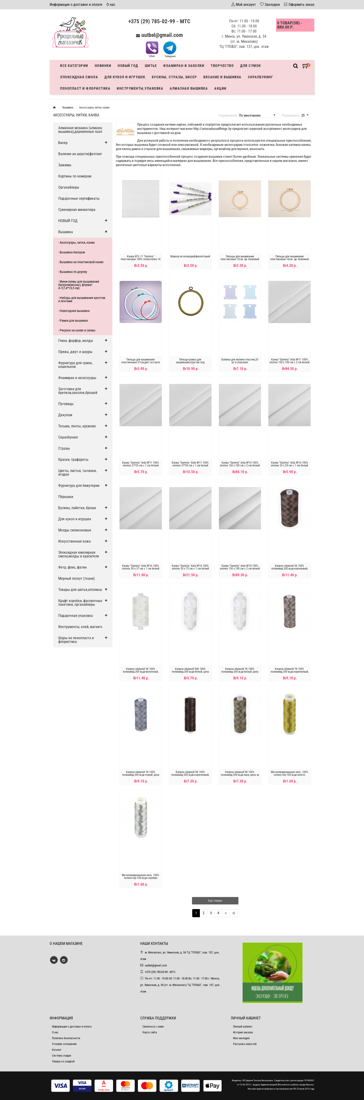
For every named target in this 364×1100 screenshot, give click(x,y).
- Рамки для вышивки (73, 320)
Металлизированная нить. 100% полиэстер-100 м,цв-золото (289, 773)
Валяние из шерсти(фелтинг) (80, 154)
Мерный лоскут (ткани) (76, 578)
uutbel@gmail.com (162, 35)
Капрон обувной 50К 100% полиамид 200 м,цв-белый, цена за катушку (190, 672)
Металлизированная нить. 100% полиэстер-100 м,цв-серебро (140, 876)
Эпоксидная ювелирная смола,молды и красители (78, 554)
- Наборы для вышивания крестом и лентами (81, 299)
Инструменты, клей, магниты (81, 627)
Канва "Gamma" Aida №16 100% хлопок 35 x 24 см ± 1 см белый (289, 464)
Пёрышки (65, 496)
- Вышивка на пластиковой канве (81, 262)
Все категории (74, 66)
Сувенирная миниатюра (76, 209)
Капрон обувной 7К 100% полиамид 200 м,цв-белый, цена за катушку (239, 672)
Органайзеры (68, 187)
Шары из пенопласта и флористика (76, 640)
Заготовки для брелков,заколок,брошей (77, 391)
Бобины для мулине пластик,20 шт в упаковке (239, 361)
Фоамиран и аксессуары (77, 378)
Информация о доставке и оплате (76, 4)
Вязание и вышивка (222, 77)
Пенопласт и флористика (85, 88)
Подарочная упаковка (75, 615)
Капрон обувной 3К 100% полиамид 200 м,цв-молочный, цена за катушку (140, 672)
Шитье (151, 66)
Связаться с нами (153, 1026)
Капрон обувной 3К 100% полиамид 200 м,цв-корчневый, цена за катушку (289, 568)
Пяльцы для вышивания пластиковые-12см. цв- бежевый (240, 258)
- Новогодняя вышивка (74, 311)
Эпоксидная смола (79, 77)
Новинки (103, 66)
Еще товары (215, 900)
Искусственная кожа (74, 541)
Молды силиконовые (74, 530)
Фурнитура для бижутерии (78, 485)
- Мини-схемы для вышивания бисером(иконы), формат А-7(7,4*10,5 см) (78, 285)
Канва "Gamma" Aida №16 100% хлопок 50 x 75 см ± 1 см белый (190, 567)
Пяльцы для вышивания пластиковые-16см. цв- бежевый (289, 258)
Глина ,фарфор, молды (75, 340)
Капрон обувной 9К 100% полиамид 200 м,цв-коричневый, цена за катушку (190, 775)
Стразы (64, 448)
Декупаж (65, 415)
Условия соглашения (64, 1044)
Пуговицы (66, 404)
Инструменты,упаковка (140, 88)
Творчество (222, 66)
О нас (111, 4)
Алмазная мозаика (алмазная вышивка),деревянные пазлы (81, 130)
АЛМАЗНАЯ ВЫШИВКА (189, 88)
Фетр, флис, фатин (72, 567)
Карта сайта (150, 1032)
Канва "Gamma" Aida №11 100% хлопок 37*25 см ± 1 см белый (140, 464)
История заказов (243, 1032)
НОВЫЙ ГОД (68, 221)
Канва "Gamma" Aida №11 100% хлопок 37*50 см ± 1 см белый (190, 464)
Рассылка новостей (245, 1044)
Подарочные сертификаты (79, 198)
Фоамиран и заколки (183, 66)
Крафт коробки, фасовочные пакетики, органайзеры (80, 603)
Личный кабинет (242, 1026)
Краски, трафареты (73, 459)
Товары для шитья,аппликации (82, 589)
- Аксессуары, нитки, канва (76, 242)
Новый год (128, 66)
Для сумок (250, 66)
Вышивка (65, 232)
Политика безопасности (66, 1038)
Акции (220, 88)
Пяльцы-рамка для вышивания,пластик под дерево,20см (190, 362)
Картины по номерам (74, 176)
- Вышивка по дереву (72, 272)
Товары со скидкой (63, 1061)
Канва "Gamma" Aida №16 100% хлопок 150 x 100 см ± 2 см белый (240, 464)
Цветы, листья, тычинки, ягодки (77, 472)
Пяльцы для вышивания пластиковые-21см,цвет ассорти (140, 361)
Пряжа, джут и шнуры (75, 352)
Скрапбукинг (260, 77)
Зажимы (64, 165)
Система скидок (61, 1055)
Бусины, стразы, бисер (174, 77)
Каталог (56, 1049)
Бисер (63, 143)
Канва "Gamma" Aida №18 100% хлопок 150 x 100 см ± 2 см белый (240, 567)
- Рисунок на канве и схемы (76, 330)
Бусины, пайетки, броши (77, 508)
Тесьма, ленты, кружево (77, 426)
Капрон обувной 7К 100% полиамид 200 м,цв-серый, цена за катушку (140, 775)
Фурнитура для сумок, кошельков (75, 365)
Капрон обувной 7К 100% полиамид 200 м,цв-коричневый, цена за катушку (290, 672)
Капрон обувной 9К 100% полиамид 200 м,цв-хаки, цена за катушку (240, 775)
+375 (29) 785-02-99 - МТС (159, 21)
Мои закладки (241, 1038)
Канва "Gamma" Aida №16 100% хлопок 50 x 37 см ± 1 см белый (140, 567)
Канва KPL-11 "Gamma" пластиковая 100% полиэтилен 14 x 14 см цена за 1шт (140, 259)
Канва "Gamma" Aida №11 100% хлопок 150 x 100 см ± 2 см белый (289, 361)
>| (233, 913)
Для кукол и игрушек (124, 77)
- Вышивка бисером (71, 252)
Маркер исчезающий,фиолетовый (190, 256)
